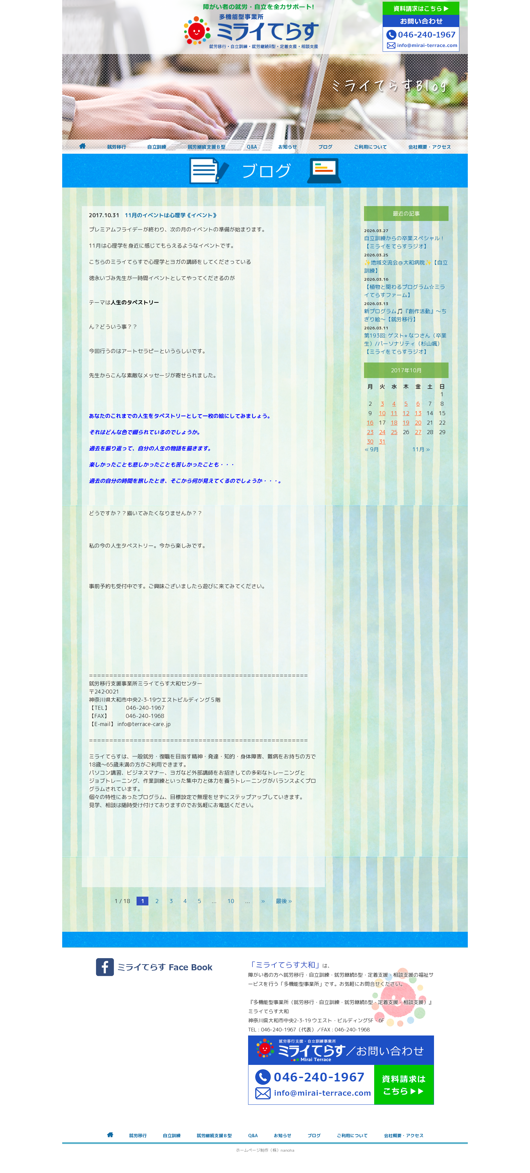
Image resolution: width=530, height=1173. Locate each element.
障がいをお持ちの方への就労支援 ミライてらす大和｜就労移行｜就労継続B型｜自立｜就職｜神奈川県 (251, 27)
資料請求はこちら (421, 8)
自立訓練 (156, 147)
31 (382, 441)
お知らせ (287, 147)
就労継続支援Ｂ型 (206, 147)
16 (370, 422)
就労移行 (116, 147)
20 (418, 422)
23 (370, 432)
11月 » (421, 449)
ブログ (325, 147)
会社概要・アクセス (429, 147)
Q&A (252, 147)
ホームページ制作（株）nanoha (265, 1150)
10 (230, 901)
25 (394, 432)
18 (394, 422)
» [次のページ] (263, 901)
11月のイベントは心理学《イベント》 (171, 215)
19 (406, 422)
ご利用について (370, 147)
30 (370, 441)
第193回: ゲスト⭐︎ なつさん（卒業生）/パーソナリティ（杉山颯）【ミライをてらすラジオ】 (405, 343)
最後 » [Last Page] (284, 901)
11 (394, 413)
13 (418, 413)
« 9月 (372, 449)
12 (406, 413)
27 (418, 432)
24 (382, 432)
